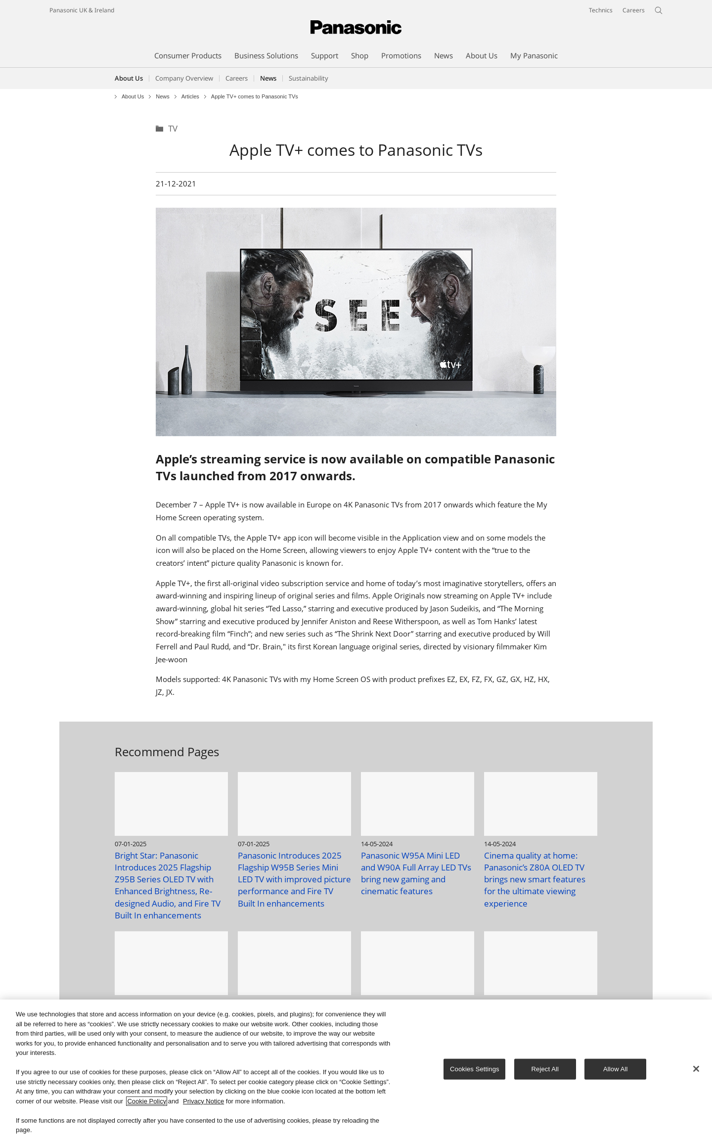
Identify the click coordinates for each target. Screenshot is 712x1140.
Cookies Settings (474, 1069)
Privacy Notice (203, 1101)
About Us (129, 78)
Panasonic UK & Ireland (81, 10)
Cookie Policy (146, 1101)
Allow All (615, 1069)
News (163, 96)
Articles (190, 96)
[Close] (696, 1069)
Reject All (545, 1069)
